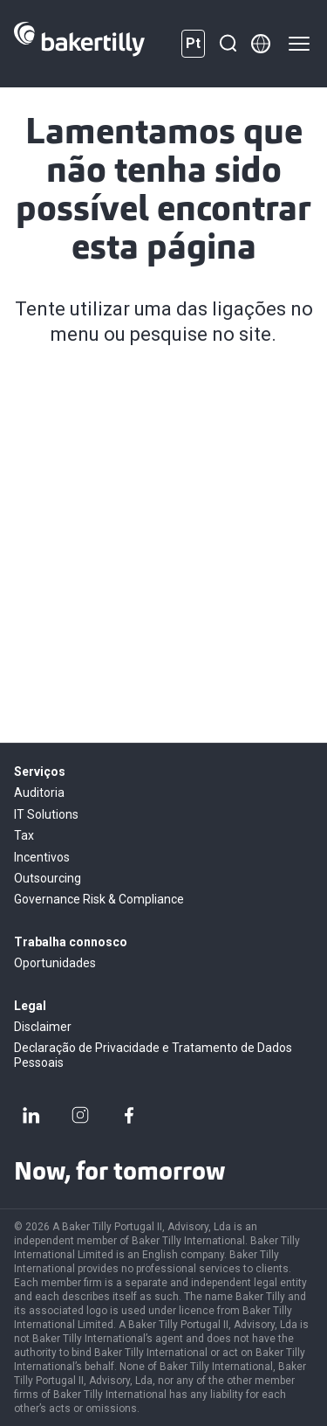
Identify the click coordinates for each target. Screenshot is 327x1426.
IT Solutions (46, 814)
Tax (24, 835)
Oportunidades (55, 963)
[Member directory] (260, 43)
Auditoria (39, 793)
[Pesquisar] (228, 44)
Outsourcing (47, 878)
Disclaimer (43, 1027)
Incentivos (42, 857)
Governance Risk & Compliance (99, 899)
